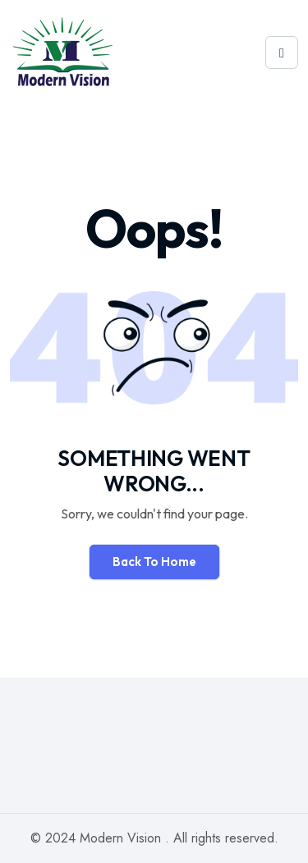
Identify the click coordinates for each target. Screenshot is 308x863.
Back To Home (154, 561)
